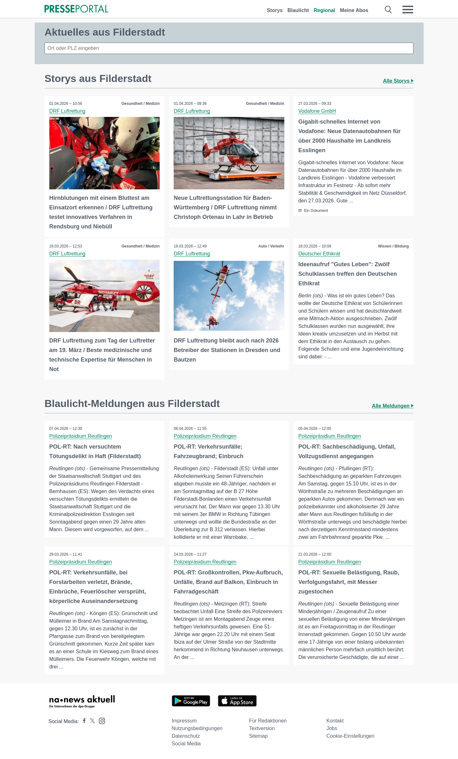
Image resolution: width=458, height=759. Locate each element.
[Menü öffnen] (407, 9)
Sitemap (258, 736)
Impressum (184, 720)
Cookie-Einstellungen (350, 736)
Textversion (262, 728)
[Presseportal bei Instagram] (100, 720)
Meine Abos (354, 10)
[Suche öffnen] (388, 9)
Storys (275, 10)
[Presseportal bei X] (90, 721)
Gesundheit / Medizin (140, 103)
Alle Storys (398, 81)
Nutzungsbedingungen (197, 728)
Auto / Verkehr (271, 246)
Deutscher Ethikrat (319, 253)
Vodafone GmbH (317, 111)
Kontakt (335, 720)
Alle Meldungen (392, 405)
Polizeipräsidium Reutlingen (80, 435)
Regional (324, 10)
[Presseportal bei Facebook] (82, 721)
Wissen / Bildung (393, 246)
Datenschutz (186, 736)
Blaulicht (298, 10)
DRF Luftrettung (67, 111)
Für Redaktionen (268, 720)
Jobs (331, 728)
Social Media (186, 743)
